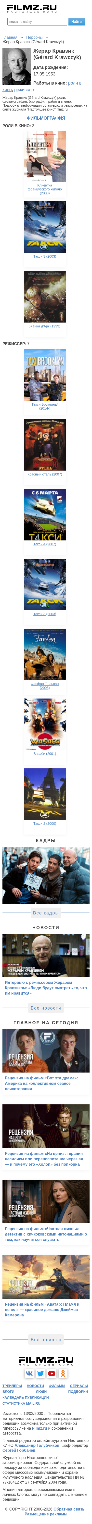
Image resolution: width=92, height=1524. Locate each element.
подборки (78, 1392)
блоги (8, 1392)
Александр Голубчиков (36, 1445)
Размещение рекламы (46, 1514)
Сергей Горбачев (18, 1450)
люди (41, 1392)
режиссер (24, 89)
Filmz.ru (39, 1428)
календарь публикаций (25, 1397)
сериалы (79, 1386)
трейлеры (12, 1386)
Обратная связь (69, 1509)
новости (35, 1386)
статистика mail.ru (21, 1403)
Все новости (46, 1008)
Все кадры (46, 913)
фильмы (57, 1386)
